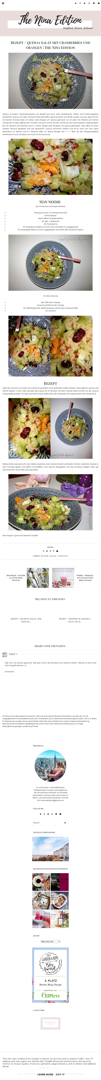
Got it (60, 1074)
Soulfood (63, 556)
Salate (53, 556)
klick (68, 131)
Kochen (44, 556)
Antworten (9, 671)
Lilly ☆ (13, 653)
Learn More (45, 1074)
